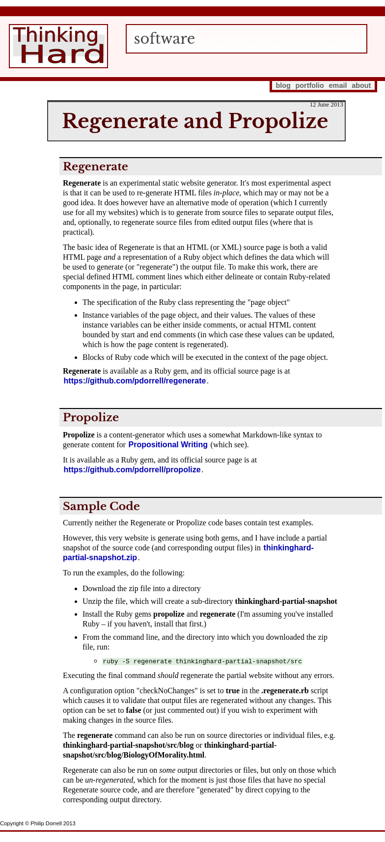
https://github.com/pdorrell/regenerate (135, 381)
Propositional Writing (168, 444)
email (338, 85)
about (361, 85)
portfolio (310, 85)
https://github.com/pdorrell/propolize (132, 469)
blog (282, 85)
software (164, 39)
